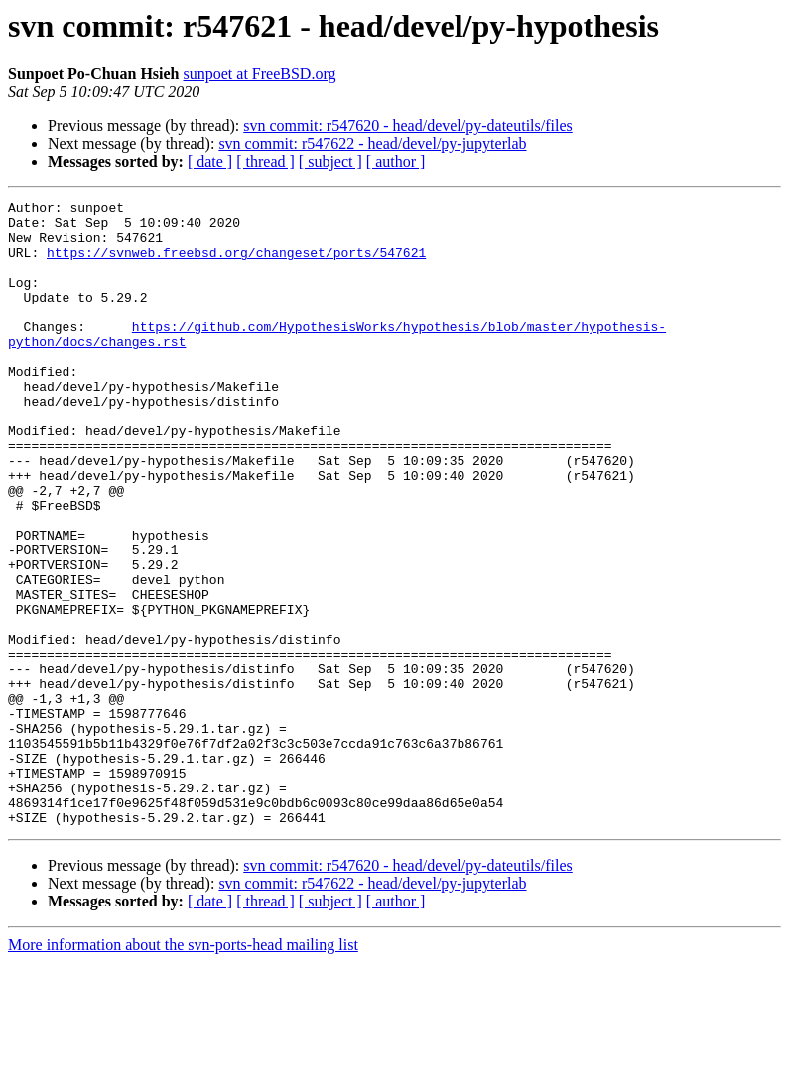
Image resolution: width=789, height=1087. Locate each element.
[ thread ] (265, 161)
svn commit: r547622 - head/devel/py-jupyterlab (372, 143)
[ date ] (210, 161)
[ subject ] (330, 161)
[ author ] (396, 161)
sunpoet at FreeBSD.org (260, 73)
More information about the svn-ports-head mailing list (183, 1069)
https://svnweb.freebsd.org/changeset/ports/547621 (236, 264)
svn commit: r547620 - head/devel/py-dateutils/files (407, 125)
